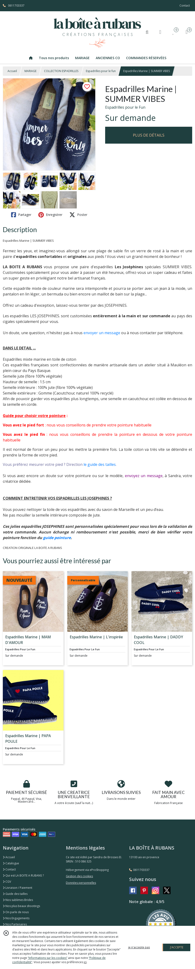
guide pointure (57, 537)
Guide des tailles (15, 894)
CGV (7, 882)
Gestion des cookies (79, 876)
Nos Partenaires (15, 924)
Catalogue (11, 863)
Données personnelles (81, 883)
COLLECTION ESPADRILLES (61, 71)
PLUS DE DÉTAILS (148, 135)
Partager (21, 215)
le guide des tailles (100, 464)
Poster (78, 215)
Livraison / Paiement (17, 888)
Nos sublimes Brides (18, 900)
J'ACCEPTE (176, 947)
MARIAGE (30, 71)
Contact (184, 6)
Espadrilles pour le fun (101, 71)
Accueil (12, 71)
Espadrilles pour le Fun (125, 107)
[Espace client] (160, 32)
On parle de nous (16, 912)
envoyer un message (102, 332)
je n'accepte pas (139, 947)
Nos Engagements (16, 918)
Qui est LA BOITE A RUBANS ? (23, 875)
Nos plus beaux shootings (21, 906)
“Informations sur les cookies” (47, 958)
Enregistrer (50, 215)
